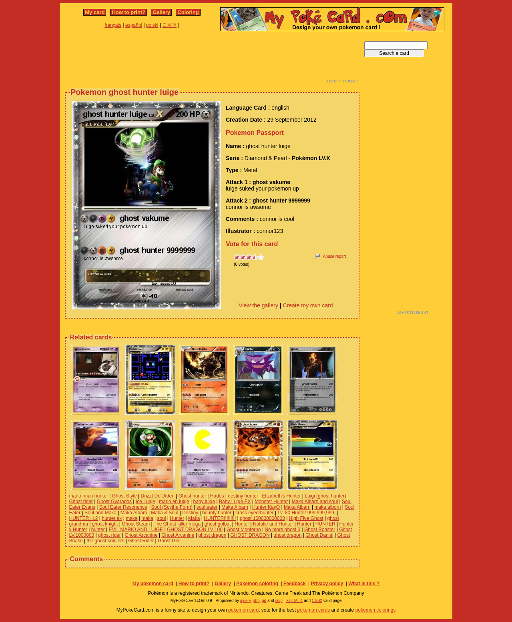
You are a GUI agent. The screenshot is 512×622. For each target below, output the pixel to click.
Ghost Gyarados (114, 501)
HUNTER (325, 524)
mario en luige (174, 501)
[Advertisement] (212, 59)
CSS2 (317, 600)
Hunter (177, 518)
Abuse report (334, 256)
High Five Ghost (306, 518)
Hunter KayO (266, 507)
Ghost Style (124, 496)
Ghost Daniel (319, 535)
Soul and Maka (100, 513)
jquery (245, 600)
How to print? (128, 12)
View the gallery (258, 305)
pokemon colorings (375, 610)
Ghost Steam (136, 524)
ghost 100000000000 (262, 518)
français (112, 25)
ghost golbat (218, 524)
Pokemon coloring (257, 583)
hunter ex (112, 518)
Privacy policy (327, 583)
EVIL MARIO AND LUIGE (135, 529)
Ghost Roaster (319, 529)
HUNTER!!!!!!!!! (220, 518)
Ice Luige (145, 501)
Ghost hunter (192, 496)
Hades (217, 496)
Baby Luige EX (235, 501)
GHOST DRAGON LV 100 (195, 529)
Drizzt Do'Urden (158, 496)
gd (264, 600)
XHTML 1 (294, 600)
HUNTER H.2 (83, 518)
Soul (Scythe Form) (172, 507)
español (133, 25)
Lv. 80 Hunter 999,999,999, (306, 513)
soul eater (207, 507)
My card (94, 12)
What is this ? (363, 583)
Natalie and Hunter (273, 524)
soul (161, 518)
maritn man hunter (88, 496)
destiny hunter (243, 496)
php (256, 600)
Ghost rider (81, 501)
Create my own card (308, 305)
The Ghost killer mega (177, 524)
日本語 (169, 25)
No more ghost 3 (282, 529)
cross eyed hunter (254, 513)
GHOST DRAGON (249, 535)
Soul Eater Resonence (123, 507)
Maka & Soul (164, 513)
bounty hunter (216, 513)
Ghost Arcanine (141, 535)
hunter (98, 529)
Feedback (294, 583)
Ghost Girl (168, 541)
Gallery (161, 12)
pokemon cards (313, 610)
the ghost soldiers (105, 541)
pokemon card (243, 610)
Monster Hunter (271, 501)
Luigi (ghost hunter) (325, 496)
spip (278, 600)
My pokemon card (153, 583)
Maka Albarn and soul (315, 501)
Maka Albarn (234, 507)
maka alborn (327, 507)
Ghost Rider (141, 541)
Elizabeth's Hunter (281, 496)
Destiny (190, 513)
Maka (194, 518)
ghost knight (105, 524)
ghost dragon (212, 535)
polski (152, 25)
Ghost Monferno (244, 529)
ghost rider (109, 535)
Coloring (188, 12)
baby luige (204, 501)
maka (131, 518)
